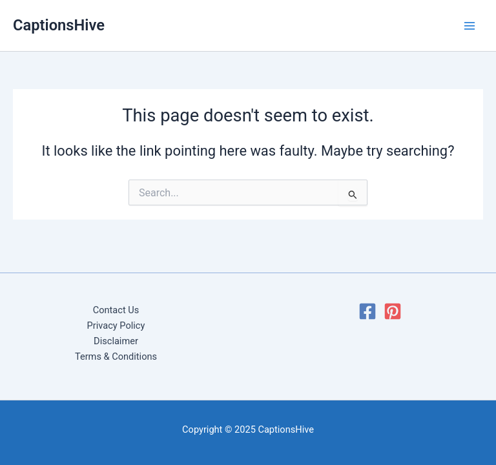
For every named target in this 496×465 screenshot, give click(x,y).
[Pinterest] (393, 311)
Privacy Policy (116, 325)
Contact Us (116, 310)
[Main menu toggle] (469, 25)
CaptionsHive (59, 25)
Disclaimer (116, 341)
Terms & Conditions (116, 356)
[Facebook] (367, 311)
